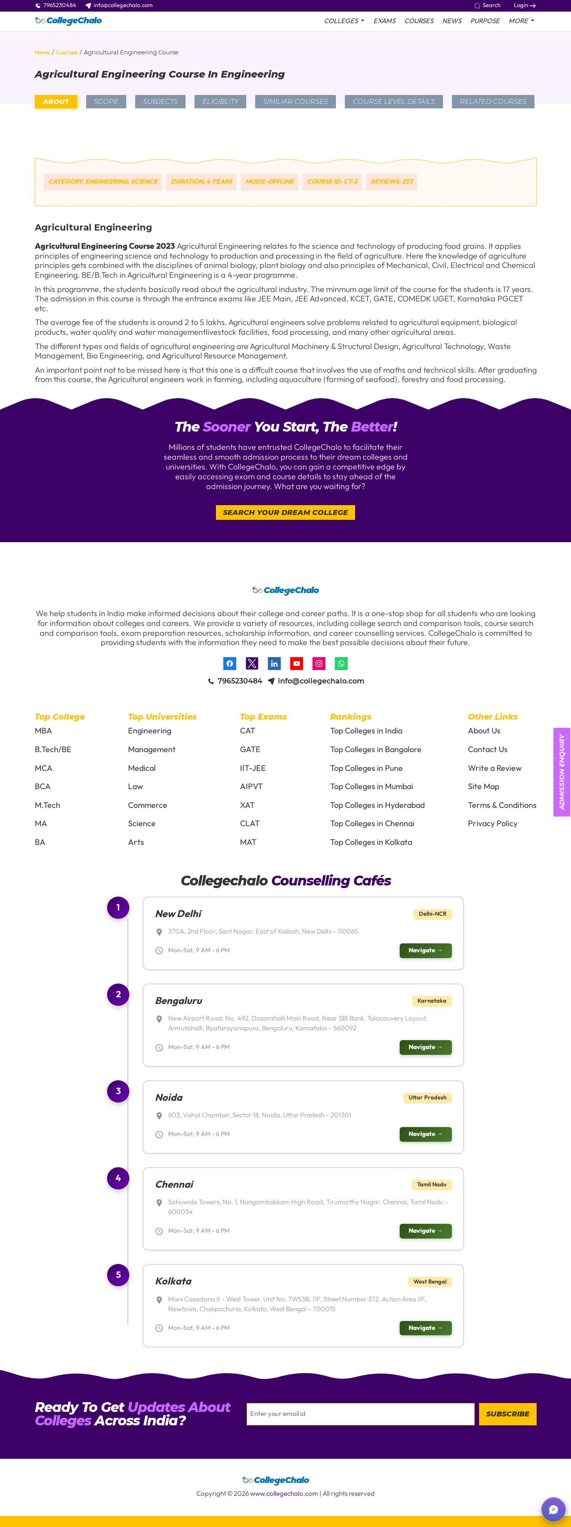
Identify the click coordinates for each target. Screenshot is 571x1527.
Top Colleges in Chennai (372, 823)
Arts (136, 842)
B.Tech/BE (53, 749)
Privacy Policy (492, 823)
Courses (418, 21)
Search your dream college (285, 512)
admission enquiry (562, 772)
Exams (384, 21)
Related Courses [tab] (493, 101)
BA (40, 842)
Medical (142, 768)
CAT (247, 731)
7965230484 (55, 5)
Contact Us (488, 749)
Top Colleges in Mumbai (371, 786)
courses (67, 52)
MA (41, 823)
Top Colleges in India (366, 731)
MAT (248, 842)
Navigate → (426, 950)
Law (135, 786)
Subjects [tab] (160, 101)
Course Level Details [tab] (394, 101)
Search (487, 5)
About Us (484, 731)
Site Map (483, 786)
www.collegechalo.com (284, 1493)
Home (42, 52)
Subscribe (508, 1414)
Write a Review (495, 768)
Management (152, 749)
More (519, 21)
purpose (485, 21)
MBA (43, 731)
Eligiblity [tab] (220, 101)
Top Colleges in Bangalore (376, 749)
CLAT (250, 823)
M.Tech (47, 805)
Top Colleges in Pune (366, 768)
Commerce (147, 805)
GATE (250, 749)
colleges (341, 21)
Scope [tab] (106, 101)
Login (525, 5)
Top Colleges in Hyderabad (377, 805)
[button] (554, 1510)
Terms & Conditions (502, 805)
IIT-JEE (253, 768)
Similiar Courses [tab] (295, 101)
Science (142, 823)
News (451, 21)
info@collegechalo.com (119, 5)
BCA (43, 786)
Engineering (149, 731)
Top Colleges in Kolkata (371, 842)
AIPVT (251, 786)
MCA (44, 768)
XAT (247, 805)
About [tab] (56, 101)
